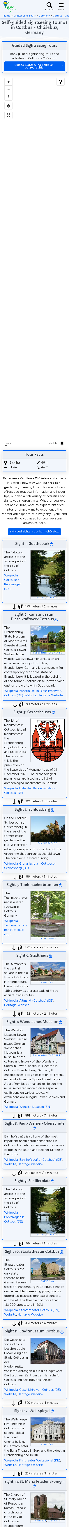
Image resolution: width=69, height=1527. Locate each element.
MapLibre (54, 443)
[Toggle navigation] (61, 7)
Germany (44, 15)
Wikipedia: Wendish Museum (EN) (27, 1106)
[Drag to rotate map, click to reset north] (8, 96)
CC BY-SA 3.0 (53, 598)
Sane (40, 843)
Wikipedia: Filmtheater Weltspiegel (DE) (32, 1460)
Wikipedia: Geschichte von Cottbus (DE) (32, 1389)
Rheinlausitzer (40, 653)
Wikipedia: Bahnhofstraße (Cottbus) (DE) (33, 1159)
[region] (34, 261)
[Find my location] (8, 106)
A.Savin (44, 983)
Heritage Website (50, 695)
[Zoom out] (8, 89)
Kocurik (40, 939)
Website (30, 695)
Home (6, 15)
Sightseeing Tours (24, 15)
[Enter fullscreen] (8, 115)
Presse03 (40, 598)
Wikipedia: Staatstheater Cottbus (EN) (31, 1310)
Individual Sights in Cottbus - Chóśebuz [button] (34, 531)
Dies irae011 (40, 1521)
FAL (52, 983)
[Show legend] (60, 81)
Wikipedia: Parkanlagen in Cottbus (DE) (14, 1217)
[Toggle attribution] (62, 443)
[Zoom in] (8, 81)
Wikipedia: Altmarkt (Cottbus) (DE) (28, 1000)
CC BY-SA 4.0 (55, 653)
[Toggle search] (49, 7)
